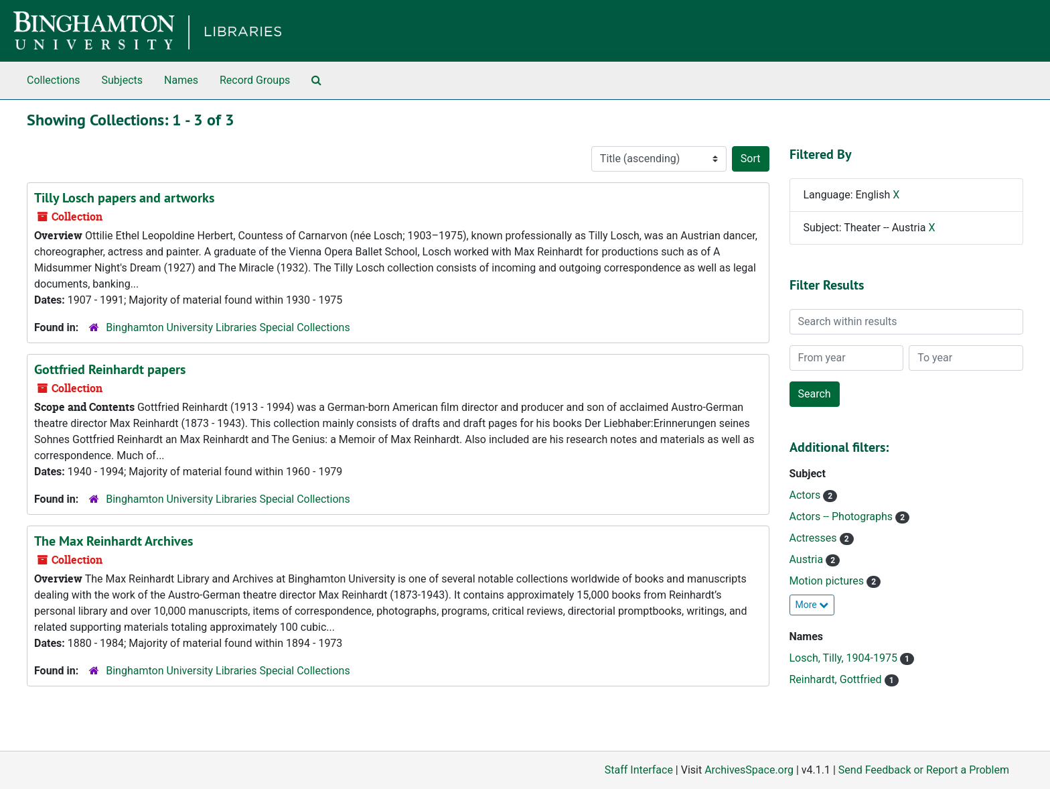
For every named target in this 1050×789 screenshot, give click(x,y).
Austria (808, 559)
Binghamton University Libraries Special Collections (228, 327)
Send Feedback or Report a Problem (923, 770)
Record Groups (255, 80)
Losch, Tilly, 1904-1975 (845, 658)
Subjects (122, 80)
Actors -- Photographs (843, 516)
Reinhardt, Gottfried (837, 679)
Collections (53, 80)
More (812, 604)
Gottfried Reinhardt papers (109, 369)
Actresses (815, 538)
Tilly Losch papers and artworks (124, 197)
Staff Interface (639, 770)
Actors (807, 495)
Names (181, 80)
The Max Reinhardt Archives (113, 541)
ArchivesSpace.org (749, 770)
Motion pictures (828, 580)
